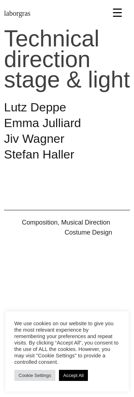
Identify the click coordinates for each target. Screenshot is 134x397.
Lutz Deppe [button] (35, 107)
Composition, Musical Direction (66, 222)
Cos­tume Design (88, 232)
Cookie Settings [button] (35, 375)
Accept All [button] (73, 375)
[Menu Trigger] (117, 12)
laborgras (17, 13)
